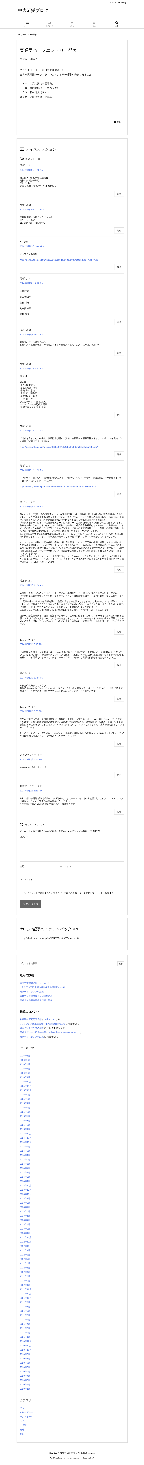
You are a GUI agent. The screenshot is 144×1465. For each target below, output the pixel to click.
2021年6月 (25, 1315)
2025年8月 (25, 1099)
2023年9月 (25, 1198)
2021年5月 (25, 1319)
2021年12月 (26, 1289)
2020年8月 (25, 1358)
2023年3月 (25, 1224)
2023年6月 (25, 1211)
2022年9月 (25, 1250)
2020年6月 (25, 1367)
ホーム (24, 34)
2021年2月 (25, 1332)
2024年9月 (25, 1146)
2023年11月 (26, 1190)
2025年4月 (25, 1116)
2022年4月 (25, 1272)
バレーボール (26, 1412)
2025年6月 (25, 1107)
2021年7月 (25, 1311)
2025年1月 (25, 1129)
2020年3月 (25, 1380)
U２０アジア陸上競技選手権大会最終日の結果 (42, 987)
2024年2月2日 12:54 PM (31, 677)
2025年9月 (25, 1094)
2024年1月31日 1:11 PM (31, 430)
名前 (22, 866)
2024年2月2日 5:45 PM (31, 759)
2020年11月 (26, 1345)
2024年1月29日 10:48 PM (32, 246)
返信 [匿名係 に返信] (119, 699)
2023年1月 (25, 1233)
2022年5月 (25, 1267)
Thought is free (87, 1458)
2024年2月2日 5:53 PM (31, 790)
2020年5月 (25, 1371)
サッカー (24, 1408)
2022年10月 (26, 1246)
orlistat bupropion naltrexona (63, 1032)
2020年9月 (25, 1354)
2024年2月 (25, 1177)
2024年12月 (26, 1133)
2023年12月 (26, 1185)
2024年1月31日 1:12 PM (31, 470)
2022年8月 (25, 1254)
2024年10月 (26, 1142)
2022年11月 (26, 1241)
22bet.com (50, 1019)
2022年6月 (25, 1263)
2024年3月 (25, 1172)
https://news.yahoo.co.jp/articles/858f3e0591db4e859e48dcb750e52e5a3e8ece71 (59, 447)
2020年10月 (26, 1350)
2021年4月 (25, 1324)
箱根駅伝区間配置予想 (31, 1019)
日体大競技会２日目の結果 (33, 1032)
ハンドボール (26, 1416)
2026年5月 (25, 1060)
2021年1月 (25, 1337)
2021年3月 (25, 1328)
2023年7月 (25, 1207)
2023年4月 (25, 1220)
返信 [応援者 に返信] (119, 631)
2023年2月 (25, 1229)
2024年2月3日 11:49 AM (31, 506)
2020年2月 (25, 1384)
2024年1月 (25, 1181)
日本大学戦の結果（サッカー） (35, 983)
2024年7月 (25, 1155)
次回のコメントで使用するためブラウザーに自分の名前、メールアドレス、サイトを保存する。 (69, 893)
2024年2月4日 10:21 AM (31, 334)
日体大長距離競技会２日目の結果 (36, 996)
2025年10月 (26, 1090)
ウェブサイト (26, 879)
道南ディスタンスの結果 (32, 991)
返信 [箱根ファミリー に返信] (119, 775)
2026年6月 (25, 1055)
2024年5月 (25, 1164)
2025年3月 (25, 1120)
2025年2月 (25, 1125)
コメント (24, 836)
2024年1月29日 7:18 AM (31, 170)
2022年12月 (26, 1237)
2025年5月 (25, 1112)
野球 (22, 1429)
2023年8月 (25, 1203)
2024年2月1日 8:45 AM (31, 644)
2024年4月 (25, 1168)
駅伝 (35, 34)
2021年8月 (25, 1306)
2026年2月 (25, 1073)
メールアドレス (65, 866)
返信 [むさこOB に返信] (119, 665)
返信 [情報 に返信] (119, 194)
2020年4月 (25, 1376)
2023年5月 (25, 1216)
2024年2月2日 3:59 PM (31, 711)
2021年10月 (26, 1298)
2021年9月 (25, 1302)
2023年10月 (26, 1194)
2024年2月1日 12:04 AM (31, 585)
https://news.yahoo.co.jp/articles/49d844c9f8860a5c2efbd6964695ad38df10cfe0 (58, 486)
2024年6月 (25, 1159)
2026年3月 (25, 1068)
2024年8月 (25, 1151)
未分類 (23, 1425)
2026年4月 (25, 1064)
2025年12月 (26, 1081)
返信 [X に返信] (119, 267)
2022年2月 (25, 1280)
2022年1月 (25, 1285)
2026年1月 (25, 1077)
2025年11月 (26, 1086)
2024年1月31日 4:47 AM (31, 368)
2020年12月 (26, 1341)
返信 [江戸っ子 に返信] (119, 569)
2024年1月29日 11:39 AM (32, 209)
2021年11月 (26, 1293)
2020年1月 (25, 1389)
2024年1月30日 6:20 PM (31, 283)
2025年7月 (25, 1103)
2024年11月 (26, 1138)
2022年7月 (25, 1259)
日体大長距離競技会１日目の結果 (36, 1000)
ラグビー (24, 1421)
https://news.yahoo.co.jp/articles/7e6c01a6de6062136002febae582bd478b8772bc (59, 260)
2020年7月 (25, 1363)
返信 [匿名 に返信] (119, 353)
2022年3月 (25, 1276)
